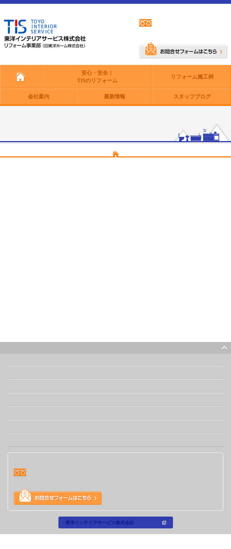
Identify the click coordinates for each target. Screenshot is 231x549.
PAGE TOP (207, 347)
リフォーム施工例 (191, 76)
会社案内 (38, 96)
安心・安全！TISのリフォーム (97, 76)
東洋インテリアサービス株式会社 (99, 522)
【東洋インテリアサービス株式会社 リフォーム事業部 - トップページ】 (115, 294)
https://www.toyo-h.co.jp (56, 316)
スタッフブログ (191, 96)
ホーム (19, 372)
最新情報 (114, 96)
